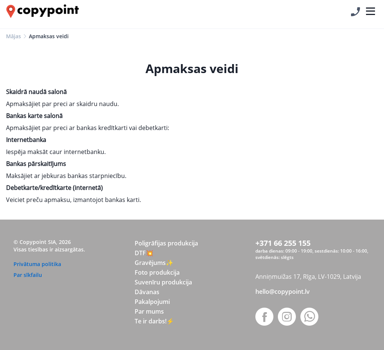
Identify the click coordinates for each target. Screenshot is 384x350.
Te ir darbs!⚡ (154, 321)
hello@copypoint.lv (282, 291)
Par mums (149, 311)
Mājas (13, 36)
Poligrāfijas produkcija (166, 243)
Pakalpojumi (152, 302)
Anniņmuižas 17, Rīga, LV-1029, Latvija (308, 276)
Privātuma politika (37, 264)
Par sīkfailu (28, 274)
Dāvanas (147, 292)
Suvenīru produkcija (163, 282)
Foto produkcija (157, 272)
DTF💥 (144, 253)
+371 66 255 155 (282, 243)
